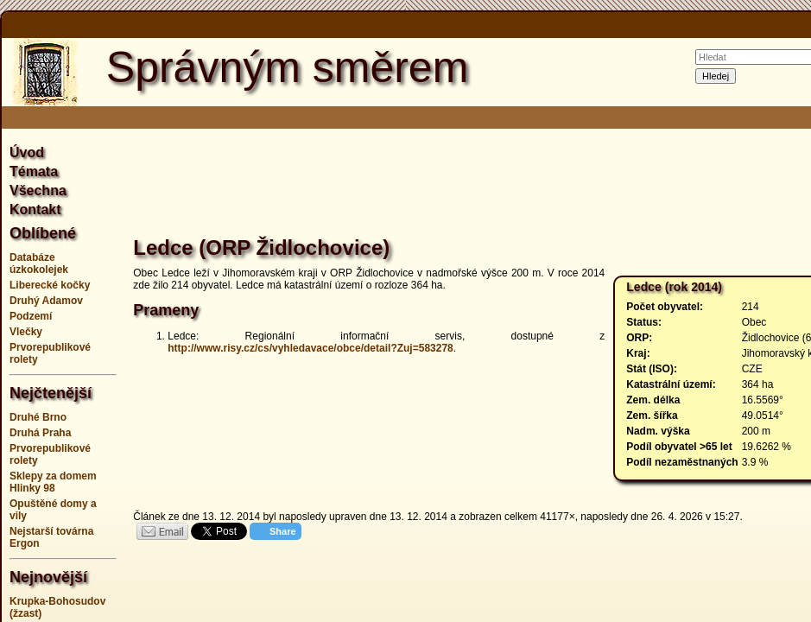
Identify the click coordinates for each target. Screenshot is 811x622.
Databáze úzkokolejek (39, 263)
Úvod (27, 152)
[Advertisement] (495, 185)
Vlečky (26, 332)
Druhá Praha (40, 433)
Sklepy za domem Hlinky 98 (53, 482)
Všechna (38, 190)
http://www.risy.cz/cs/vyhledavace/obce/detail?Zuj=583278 (310, 348)
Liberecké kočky (50, 285)
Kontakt (35, 209)
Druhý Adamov (46, 301)
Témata (34, 171)
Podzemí (31, 316)
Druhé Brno (38, 417)
